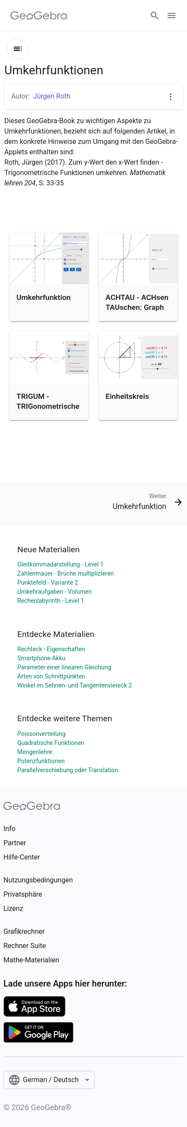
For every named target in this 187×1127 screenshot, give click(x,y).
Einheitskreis (127, 396)
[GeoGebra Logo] (38, 15)
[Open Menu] (171, 15)
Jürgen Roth (51, 96)
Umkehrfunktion (43, 297)
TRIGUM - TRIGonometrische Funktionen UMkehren (47, 411)
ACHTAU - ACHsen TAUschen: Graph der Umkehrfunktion (137, 312)
